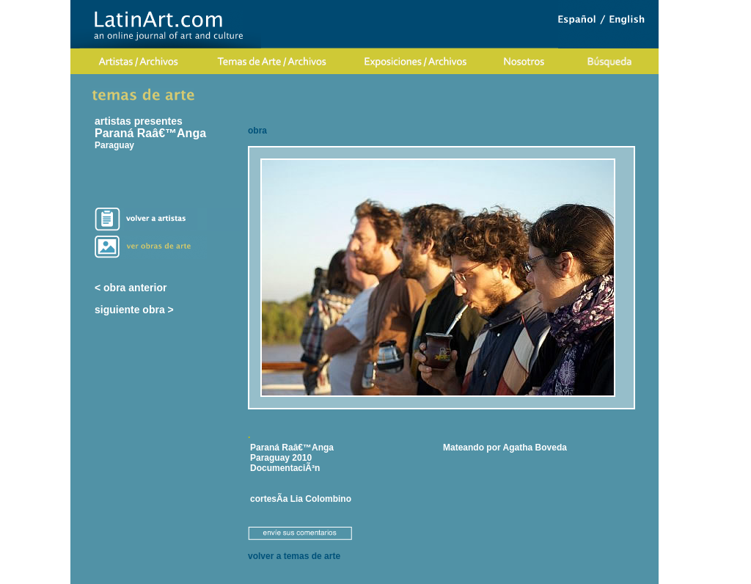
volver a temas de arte (294, 556)
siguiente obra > (134, 309)
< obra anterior (130, 287)
